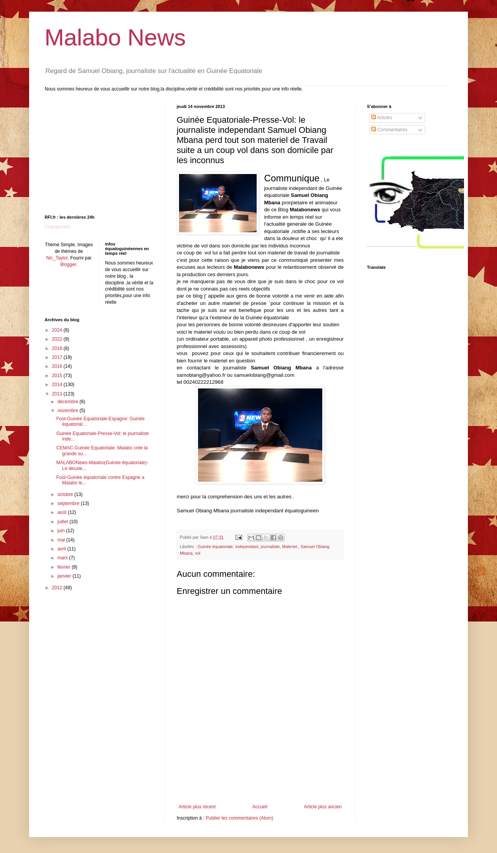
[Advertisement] (260, 782)
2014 (58, 384)
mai (61, 540)
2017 (58, 357)
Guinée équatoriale (215, 546)
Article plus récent (197, 806)
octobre (65, 494)
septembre (69, 503)
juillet (63, 521)
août (62, 512)
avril (62, 549)
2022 (58, 339)
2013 (58, 394)
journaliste (270, 546)
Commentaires (389, 129)
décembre (68, 401)
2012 (58, 587)
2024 (58, 330)
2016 (58, 366)
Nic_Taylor (57, 258)
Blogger (68, 264)
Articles (381, 117)
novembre (68, 410)
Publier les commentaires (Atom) (239, 818)
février (64, 567)
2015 (58, 375)
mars (63, 558)
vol (197, 553)
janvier (65, 576)
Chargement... (59, 227)
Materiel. (290, 546)
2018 (58, 348)
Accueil (260, 806)
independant (246, 546)
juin (61, 530)
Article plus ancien (323, 806)
